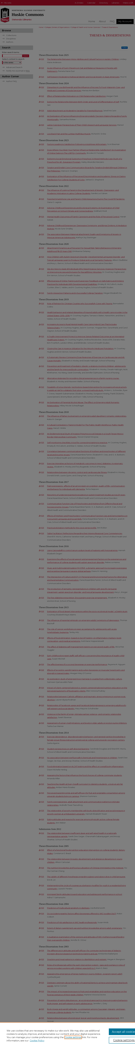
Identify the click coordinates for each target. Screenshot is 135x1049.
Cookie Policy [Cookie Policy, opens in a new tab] (37, 1040)
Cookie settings (73, 1037)
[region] (67, 1035)
